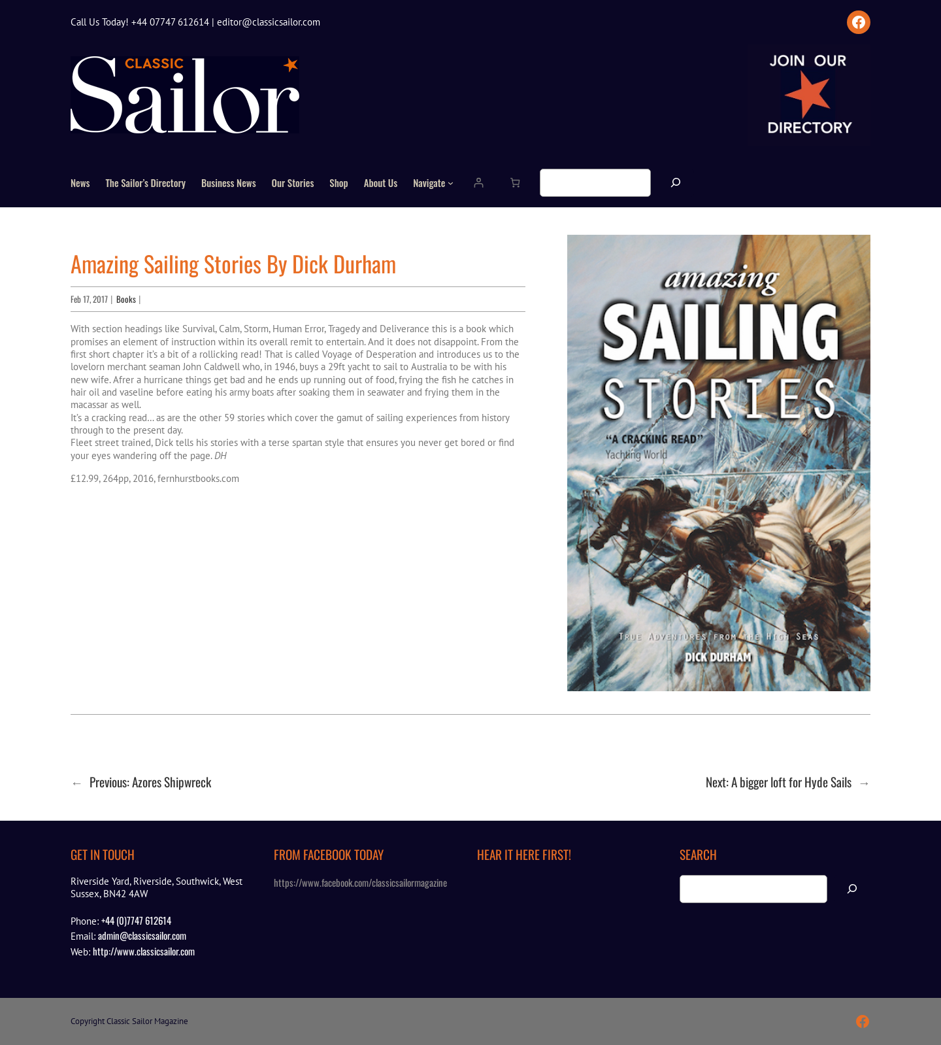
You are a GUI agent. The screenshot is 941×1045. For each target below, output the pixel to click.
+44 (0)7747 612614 (136, 920)
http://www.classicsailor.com (144, 951)
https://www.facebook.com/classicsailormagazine (360, 882)
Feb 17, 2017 (89, 298)
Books (126, 298)
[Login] (478, 183)
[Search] (675, 183)
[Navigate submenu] (451, 183)
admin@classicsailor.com (142, 935)
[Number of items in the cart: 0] (515, 183)
